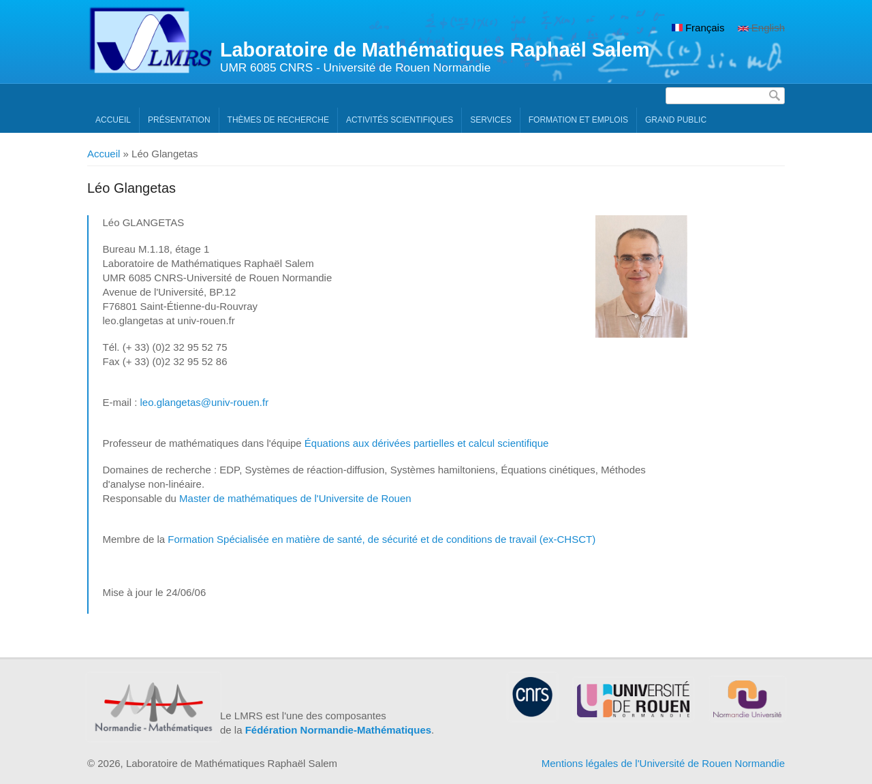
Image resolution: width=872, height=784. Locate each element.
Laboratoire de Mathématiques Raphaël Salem (435, 50)
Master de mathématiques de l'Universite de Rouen (295, 498)
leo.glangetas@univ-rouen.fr (204, 402)
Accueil (113, 120)
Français (698, 27)
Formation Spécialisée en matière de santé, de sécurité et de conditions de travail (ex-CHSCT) (381, 539)
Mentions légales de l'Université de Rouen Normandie (663, 763)
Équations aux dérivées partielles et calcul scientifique (427, 443)
